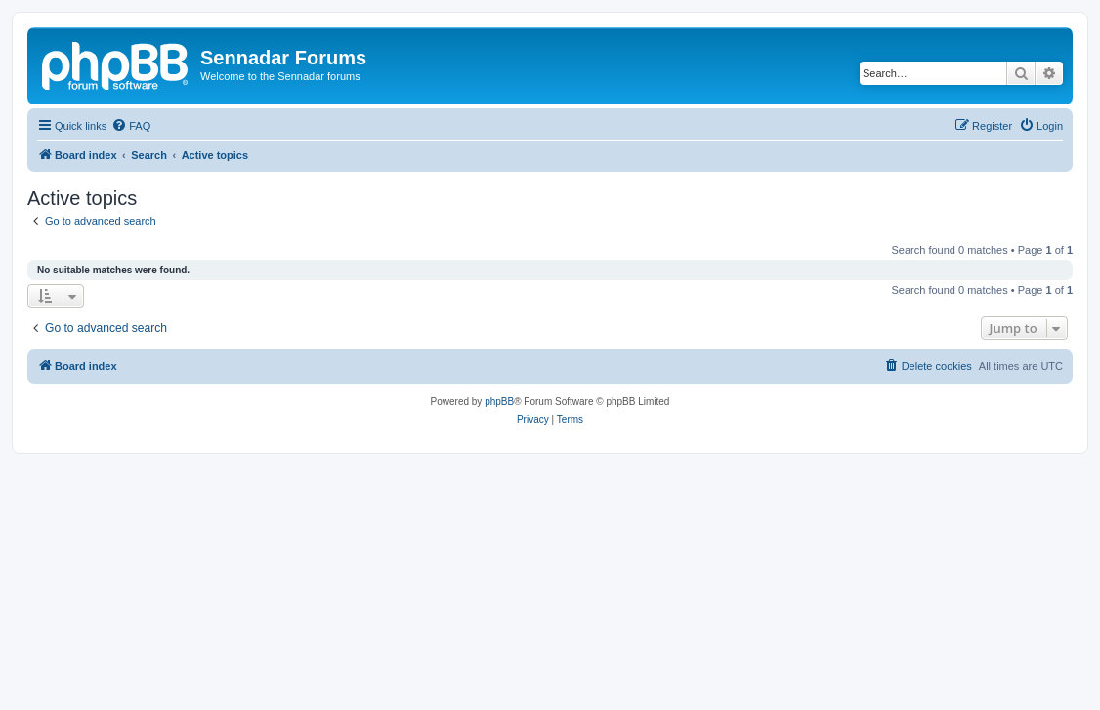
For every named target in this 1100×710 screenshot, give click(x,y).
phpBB (499, 402)
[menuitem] (130, 126)
